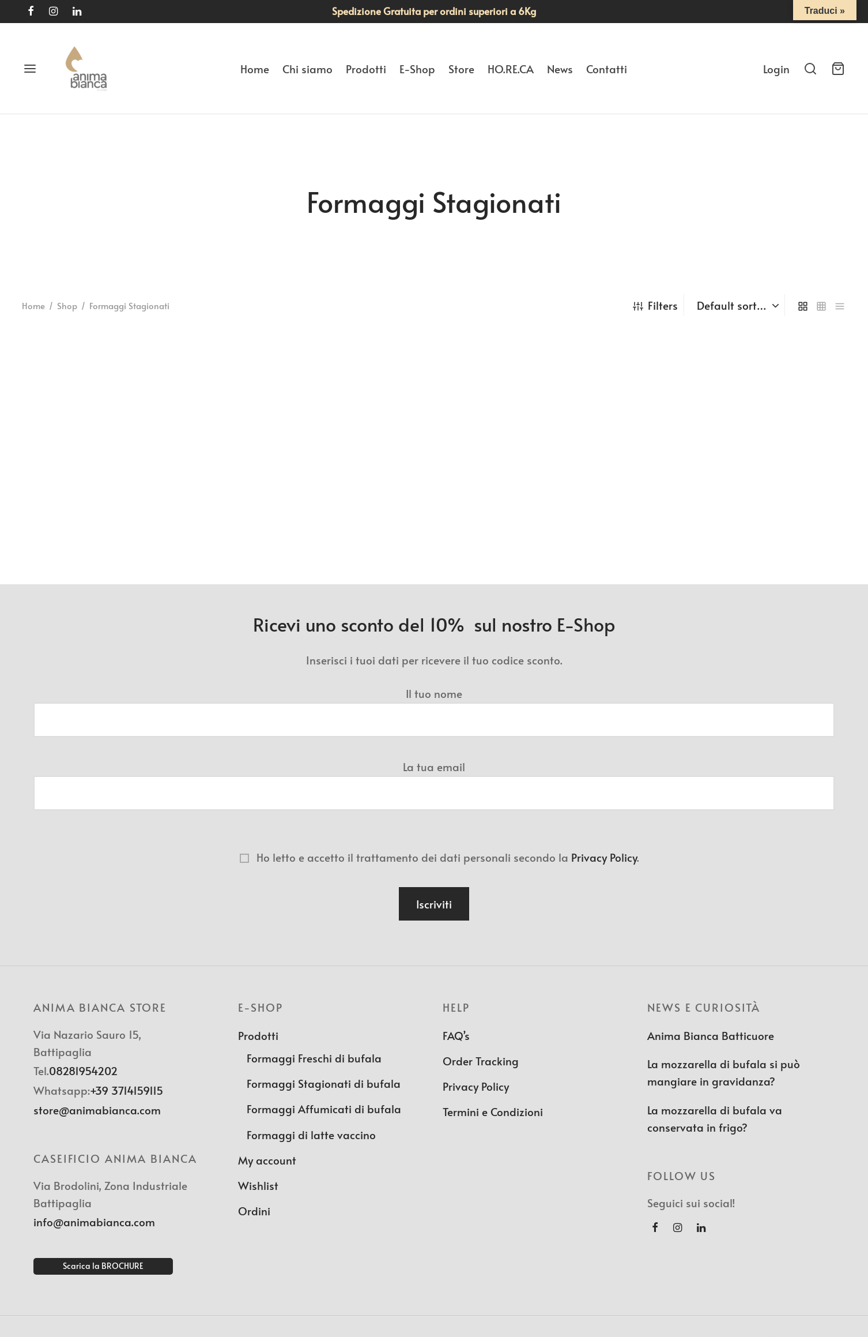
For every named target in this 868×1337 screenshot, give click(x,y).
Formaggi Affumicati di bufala (324, 1108)
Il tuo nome (434, 706)
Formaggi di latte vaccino (311, 1134)
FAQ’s (456, 1035)
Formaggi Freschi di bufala (314, 1057)
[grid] (803, 305)
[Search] (810, 69)
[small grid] (821, 305)
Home (254, 68)
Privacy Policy (604, 857)
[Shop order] (736, 305)
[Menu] (30, 68)
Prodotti (366, 68)
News (560, 68)
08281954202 (83, 1070)
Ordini (254, 1210)
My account (267, 1159)
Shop (67, 305)
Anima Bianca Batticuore (710, 1035)
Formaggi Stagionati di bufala (324, 1083)
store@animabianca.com (97, 1109)
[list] (839, 305)
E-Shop (417, 68)
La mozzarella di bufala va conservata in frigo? (714, 1118)
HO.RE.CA (511, 68)
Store (461, 68)
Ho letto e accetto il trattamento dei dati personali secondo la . (434, 857)
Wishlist (258, 1185)
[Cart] (838, 69)
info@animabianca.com (94, 1221)
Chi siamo (307, 68)
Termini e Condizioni (493, 1111)
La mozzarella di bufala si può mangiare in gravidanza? (723, 1072)
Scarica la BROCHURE (103, 1265)
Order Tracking (481, 1060)
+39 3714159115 (126, 1090)
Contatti (606, 68)
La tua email (434, 780)
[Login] (776, 68)
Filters (655, 305)
